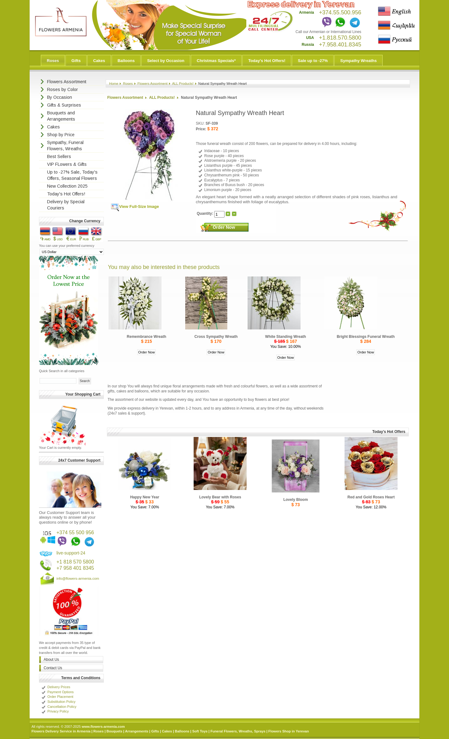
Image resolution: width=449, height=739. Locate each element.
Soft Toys (199, 731)
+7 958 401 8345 (75, 568)
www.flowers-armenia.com (103, 726)
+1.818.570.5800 (340, 38)
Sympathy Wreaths (358, 60)
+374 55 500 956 (75, 532)
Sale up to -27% (313, 60)
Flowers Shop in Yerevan (288, 731)
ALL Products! (183, 83)
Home (113, 83)
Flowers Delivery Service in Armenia (60, 731)
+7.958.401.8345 (340, 44)
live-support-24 (70, 552)
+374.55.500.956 (340, 12)
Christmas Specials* (216, 60)
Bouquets (115, 731)
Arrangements (136, 731)
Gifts (76, 60)
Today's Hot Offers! (266, 60)
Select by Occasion (165, 60)
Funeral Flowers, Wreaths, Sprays (237, 731)
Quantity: (205, 213)
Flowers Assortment (153, 83)
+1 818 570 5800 (75, 561)
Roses (53, 60)
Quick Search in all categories (61, 371)
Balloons (126, 60)
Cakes (99, 60)
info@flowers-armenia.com (77, 578)
